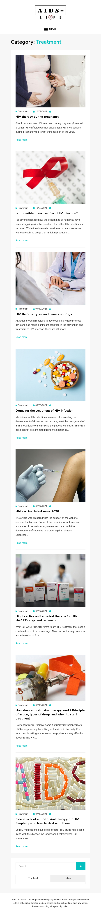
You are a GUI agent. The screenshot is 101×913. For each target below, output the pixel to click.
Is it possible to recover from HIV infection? (47, 213)
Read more (22, 139)
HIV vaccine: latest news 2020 (37, 511)
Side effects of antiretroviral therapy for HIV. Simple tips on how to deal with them (48, 821)
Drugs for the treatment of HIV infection (44, 411)
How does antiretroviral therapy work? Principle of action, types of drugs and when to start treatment (50, 714)
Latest (67, 878)
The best (33, 878)
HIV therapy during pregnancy (37, 117)
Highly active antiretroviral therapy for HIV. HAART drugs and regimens (47, 618)
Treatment (23, 111)
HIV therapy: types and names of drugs (44, 314)
